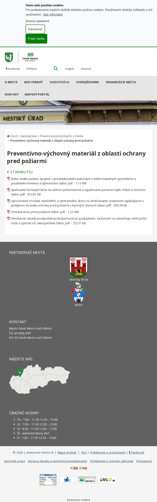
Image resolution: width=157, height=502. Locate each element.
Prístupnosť (144, 461)
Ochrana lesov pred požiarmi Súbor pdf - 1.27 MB (45, 212)
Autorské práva (14, 461)
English (69, 69)
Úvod (13, 136)
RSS (84, 452)
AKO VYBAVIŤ (33, 82)
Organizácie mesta (121, 82)
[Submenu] (18, 82)
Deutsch (86, 69)
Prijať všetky (36, 38)
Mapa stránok (66, 452)
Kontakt (12, 94)
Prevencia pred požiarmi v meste (61, 136)
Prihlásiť (32, 69)
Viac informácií (53, 14)
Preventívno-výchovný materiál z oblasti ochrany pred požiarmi (51, 140)
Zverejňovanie (87, 82)
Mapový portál (37, 94)
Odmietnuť (35, 29)
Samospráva (59, 82)
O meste (11, 82)
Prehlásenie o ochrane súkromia (111, 461)
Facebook (13, 69)
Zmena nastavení (37, 21)
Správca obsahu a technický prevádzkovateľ (57, 461)
